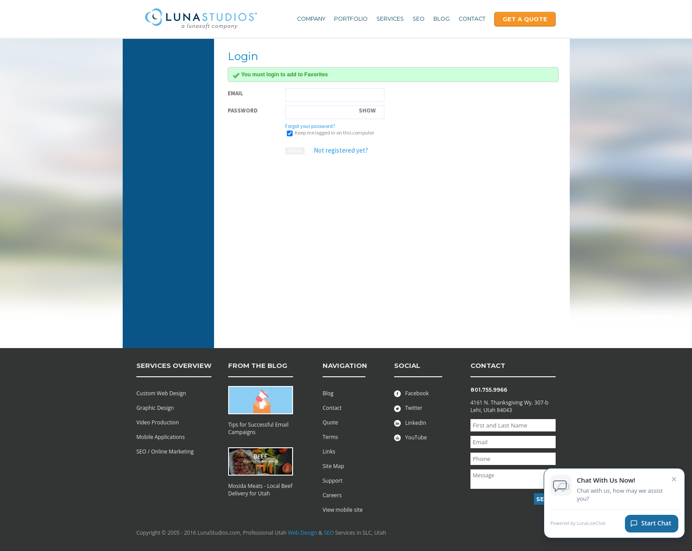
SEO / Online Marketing (165, 451)
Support (332, 480)
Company (311, 18)
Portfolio (351, 18)
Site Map (333, 466)
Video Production (157, 422)
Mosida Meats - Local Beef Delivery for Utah (260, 489)
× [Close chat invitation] (674, 481)
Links (329, 451)
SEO (419, 18)
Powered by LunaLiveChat (578, 526)
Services (390, 18)
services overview (173, 365)
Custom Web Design (161, 393)
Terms (330, 437)
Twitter (408, 408)
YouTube (410, 437)
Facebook (411, 393)
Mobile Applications (160, 437)
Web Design (302, 532)
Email (235, 93)
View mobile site (343, 510)
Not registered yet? (341, 150)
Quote (330, 422)
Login (294, 151)
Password (243, 110)
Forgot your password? (310, 126)
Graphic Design (155, 408)
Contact (472, 18)
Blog (441, 18)
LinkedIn (410, 423)
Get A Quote (525, 18)
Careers (332, 495)
